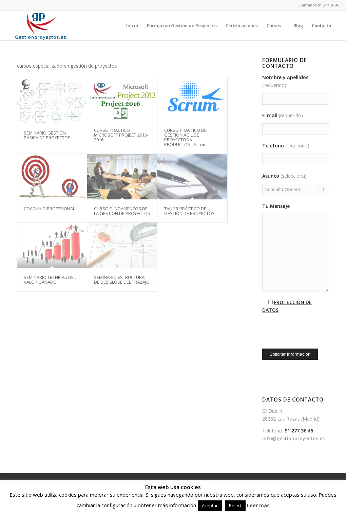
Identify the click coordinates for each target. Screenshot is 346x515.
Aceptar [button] (210, 505)
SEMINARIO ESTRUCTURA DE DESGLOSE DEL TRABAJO (122, 279)
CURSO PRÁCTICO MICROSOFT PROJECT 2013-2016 (121, 135)
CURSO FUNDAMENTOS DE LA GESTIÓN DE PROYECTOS (122, 211)
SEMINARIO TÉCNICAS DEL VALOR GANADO (50, 279)
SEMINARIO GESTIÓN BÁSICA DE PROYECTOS (47, 135)
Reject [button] (235, 505)
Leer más (258, 505)
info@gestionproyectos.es (293, 438)
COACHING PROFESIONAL (49, 209)
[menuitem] (132, 25)
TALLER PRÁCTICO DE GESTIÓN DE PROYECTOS (189, 211)
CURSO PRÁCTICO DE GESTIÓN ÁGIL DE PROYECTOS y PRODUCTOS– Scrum (185, 137)
